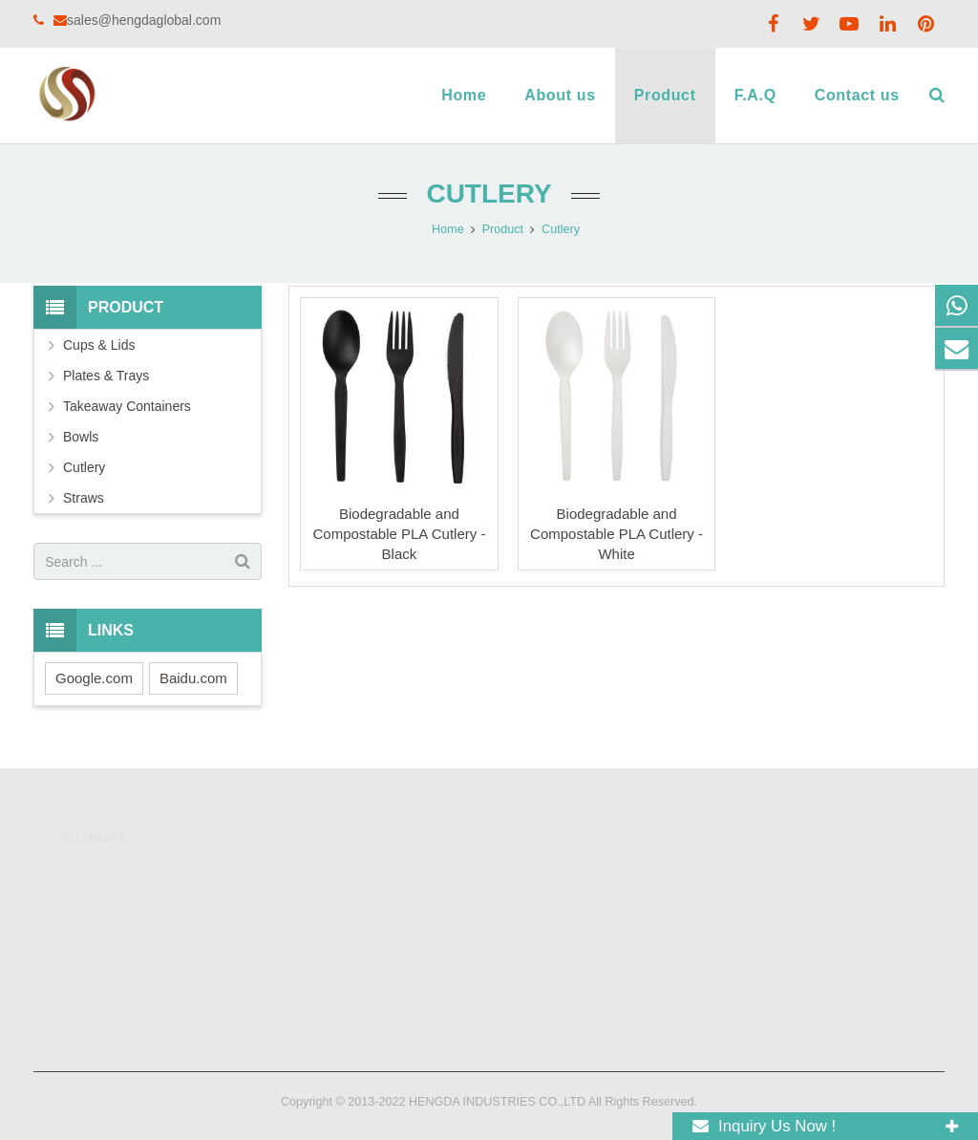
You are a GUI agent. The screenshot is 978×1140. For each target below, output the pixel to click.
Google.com (94, 678)
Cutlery (488, 193)
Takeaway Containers (127, 406)
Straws (83, 497)
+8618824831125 (566, 875)
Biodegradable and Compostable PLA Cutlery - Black (398, 533)
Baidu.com (193, 678)
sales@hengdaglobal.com (144, 20)
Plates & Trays (106, 375)
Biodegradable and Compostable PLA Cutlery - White (616, 533)
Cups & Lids (99, 345)
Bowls (80, 436)
